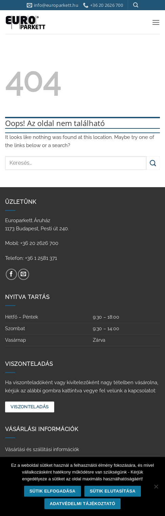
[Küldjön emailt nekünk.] (23, 274)
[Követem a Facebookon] (11, 274)
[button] (156, 22)
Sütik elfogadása (52, 491)
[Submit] (153, 163)
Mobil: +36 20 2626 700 (31, 243)
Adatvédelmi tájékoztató (83, 503)
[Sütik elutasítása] (156, 488)
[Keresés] (135, 5)
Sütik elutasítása (113, 491)
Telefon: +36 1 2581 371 (31, 258)
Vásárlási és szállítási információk (42, 449)
